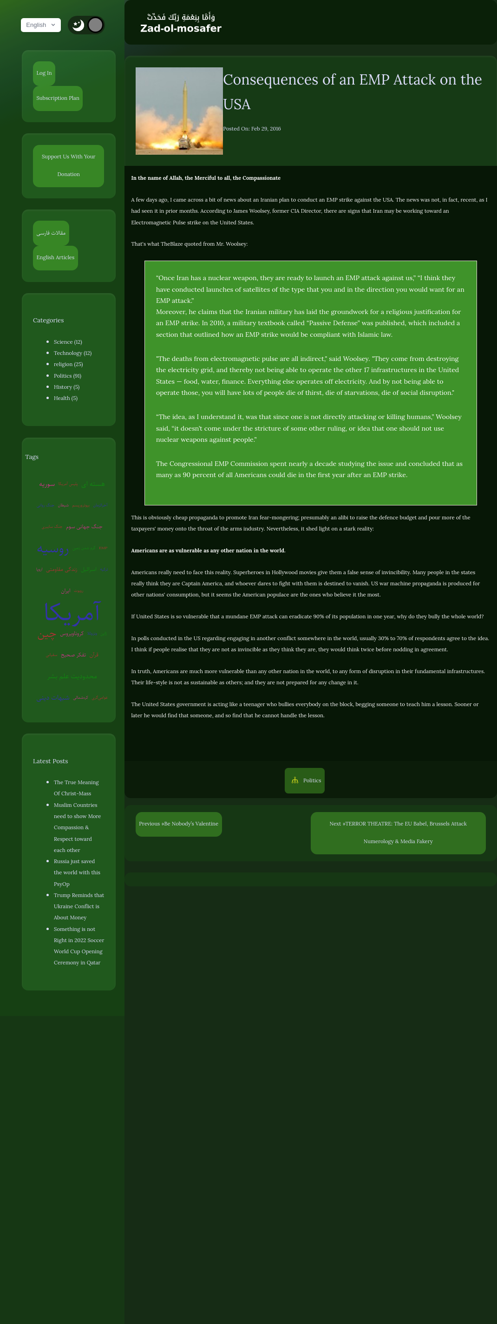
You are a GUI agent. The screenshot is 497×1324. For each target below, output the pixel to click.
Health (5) (66, 398)
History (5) (66, 387)
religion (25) (68, 364)
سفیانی (52, 654)
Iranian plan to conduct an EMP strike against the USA (327, 200)
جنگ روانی (45, 505)
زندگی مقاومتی (62, 569)
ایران (65, 591)
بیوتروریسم (81, 505)
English (41, 24)
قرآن (94, 655)
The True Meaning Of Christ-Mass (76, 788)
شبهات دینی (52, 697)
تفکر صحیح (73, 655)
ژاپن (103, 633)
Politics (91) (67, 376)
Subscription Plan (58, 98)
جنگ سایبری (52, 526)
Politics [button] (311, 781)
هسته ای (93, 484)
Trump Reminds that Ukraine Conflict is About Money (79, 907)
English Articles (56, 257)
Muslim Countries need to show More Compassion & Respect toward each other (77, 827)
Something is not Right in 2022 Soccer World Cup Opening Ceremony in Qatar (79, 946)
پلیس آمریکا (68, 483)
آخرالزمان (100, 505)
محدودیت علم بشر (72, 676)
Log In (44, 73)
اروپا (39, 569)
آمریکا (72, 612)
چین (47, 633)
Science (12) (68, 342)
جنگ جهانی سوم (84, 526)
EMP (103, 547)
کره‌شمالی (80, 697)
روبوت (78, 590)
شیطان (63, 505)
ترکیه (104, 569)
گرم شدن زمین (84, 547)
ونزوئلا (92, 633)
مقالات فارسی (51, 233)
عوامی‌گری (100, 697)
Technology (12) (73, 353)
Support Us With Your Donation (69, 165)
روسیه (53, 548)
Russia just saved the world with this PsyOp (77, 873)
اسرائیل (89, 569)
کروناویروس (72, 633)
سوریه (47, 484)
